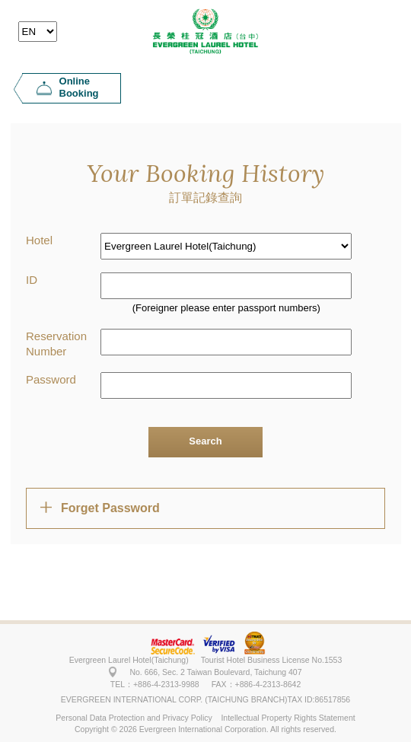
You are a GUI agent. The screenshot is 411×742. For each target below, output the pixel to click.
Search (205, 441)
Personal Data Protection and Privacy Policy (134, 717)
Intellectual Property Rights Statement (288, 717)
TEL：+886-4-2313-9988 (154, 684)
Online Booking (79, 87)
